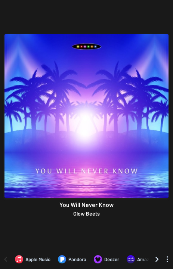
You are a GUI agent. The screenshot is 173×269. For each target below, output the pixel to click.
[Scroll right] (157, 259)
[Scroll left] (5, 259)
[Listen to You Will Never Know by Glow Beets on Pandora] (72, 259)
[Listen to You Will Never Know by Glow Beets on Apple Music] (32, 259)
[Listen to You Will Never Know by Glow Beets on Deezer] (106, 259)
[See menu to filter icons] (167, 259)
